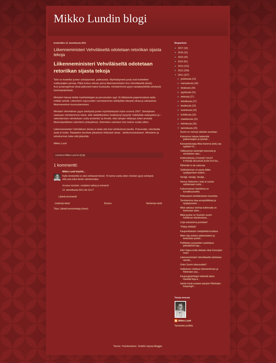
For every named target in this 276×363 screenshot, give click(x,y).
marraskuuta (187, 83)
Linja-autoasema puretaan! (194, 222)
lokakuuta (186, 88)
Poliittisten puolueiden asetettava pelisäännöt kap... (197, 244)
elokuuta (185, 96)
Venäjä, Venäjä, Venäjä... (193, 177)
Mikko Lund (68, 171)
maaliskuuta (187, 119)
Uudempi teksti (62, 203)
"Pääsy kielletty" (188, 226)
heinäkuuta (187, 101)
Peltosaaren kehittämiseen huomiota (198, 196)
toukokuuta (187, 110)
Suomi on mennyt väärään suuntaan (198, 132)
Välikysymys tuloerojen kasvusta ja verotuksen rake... (198, 152)
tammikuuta (187, 128)
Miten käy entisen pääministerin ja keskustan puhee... (197, 237)
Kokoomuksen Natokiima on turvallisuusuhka (194, 190)
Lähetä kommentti (67, 196)
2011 (181, 75)
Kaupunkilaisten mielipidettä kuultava (199, 231)
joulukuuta (186, 79)
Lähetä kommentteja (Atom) (74, 208)
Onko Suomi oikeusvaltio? (193, 264)
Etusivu (108, 203)
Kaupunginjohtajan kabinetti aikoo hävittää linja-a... (197, 277)
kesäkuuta (186, 105)
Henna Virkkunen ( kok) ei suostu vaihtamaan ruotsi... (197, 183)
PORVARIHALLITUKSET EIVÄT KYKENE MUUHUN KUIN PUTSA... (200, 159)
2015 (181, 57)
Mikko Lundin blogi (100, 18)
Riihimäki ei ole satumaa (192, 165)
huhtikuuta (186, 114)
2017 (181, 48)
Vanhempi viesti (154, 203)
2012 (181, 70)
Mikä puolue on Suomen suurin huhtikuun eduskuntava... (196, 216)
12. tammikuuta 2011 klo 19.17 (78, 190)
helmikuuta (186, 123)
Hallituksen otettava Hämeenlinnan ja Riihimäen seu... (199, 270)
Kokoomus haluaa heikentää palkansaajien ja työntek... (194, 138)
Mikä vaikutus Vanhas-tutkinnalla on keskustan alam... (198, 209)
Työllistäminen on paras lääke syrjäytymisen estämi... (195, 171)
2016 (181, 52)
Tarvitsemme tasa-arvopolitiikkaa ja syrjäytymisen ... (198, 201)
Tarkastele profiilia (183, 325)
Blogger (158, 346)
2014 (181, 61)
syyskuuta (186, 92)
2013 (181, 66)
